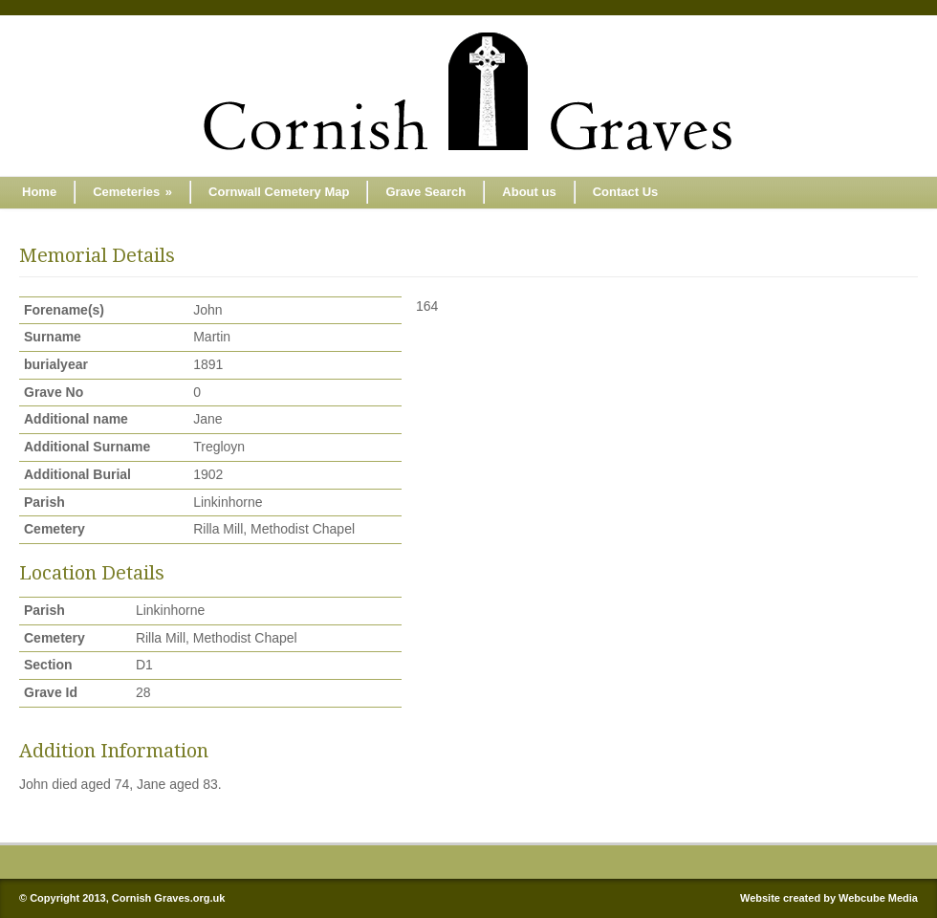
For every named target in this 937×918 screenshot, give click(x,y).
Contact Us (626, 192)
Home (39, 192)
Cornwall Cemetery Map (278, 192)
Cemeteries (132, 192)
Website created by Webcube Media (829, 898)
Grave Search (425, 192)
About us (529, 192)
